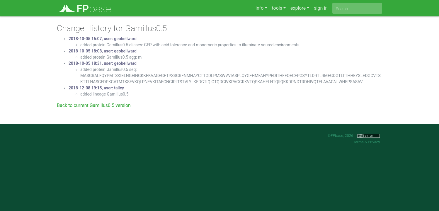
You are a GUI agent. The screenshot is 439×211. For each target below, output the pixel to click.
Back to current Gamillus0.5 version (94, 105)
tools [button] (277, 8)
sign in (321, 8)
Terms (358, 142)
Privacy (374, 142)
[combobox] (357, 8)
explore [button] (298, 8)
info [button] (259, 8)
